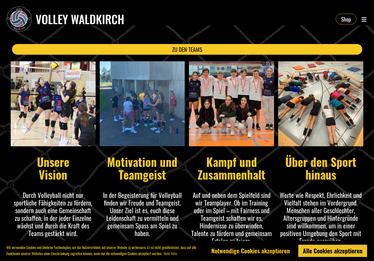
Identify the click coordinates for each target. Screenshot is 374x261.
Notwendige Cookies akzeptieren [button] (250, 250)
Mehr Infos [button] (170, 253)
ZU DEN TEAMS (187, 49)
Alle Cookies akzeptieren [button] (333, 250)
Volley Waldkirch (80, 19)
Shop (346, 19)
